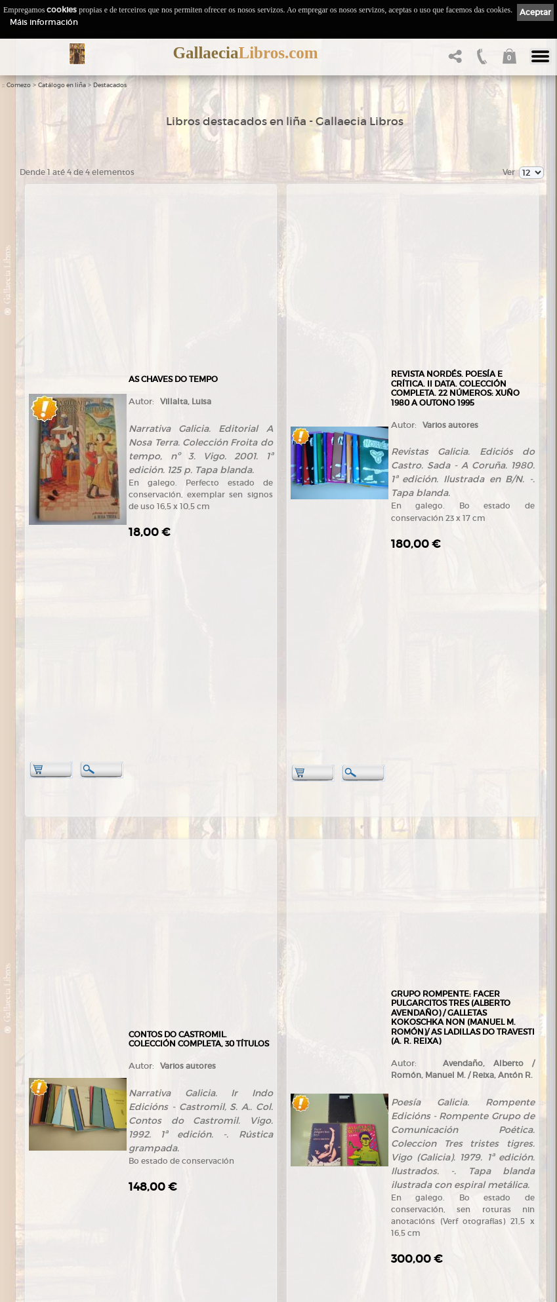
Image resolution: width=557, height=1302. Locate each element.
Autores (167, 1155)
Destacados (110, 85)
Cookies (299, 1163)
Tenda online (177, 1130)
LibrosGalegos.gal (54, 1253)
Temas (165, 1168)
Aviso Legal (305, 1140)
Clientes (168, 1193)
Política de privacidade (324, 1152)
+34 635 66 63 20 (62, 1107)
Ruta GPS (46, 1204)
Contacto (38, 1216)
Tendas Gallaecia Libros (64, 1155)
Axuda (165, 1232)
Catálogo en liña (62, 85)
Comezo (19, 85)
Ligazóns (300, 1129)
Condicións (173, 1219)
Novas (34, 1240)
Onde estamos (48, 1191)
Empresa (38, 1142)
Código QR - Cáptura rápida (76, 1227)
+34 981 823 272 (56, 1095)
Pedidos (168, 1206)
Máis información (44, 22)
